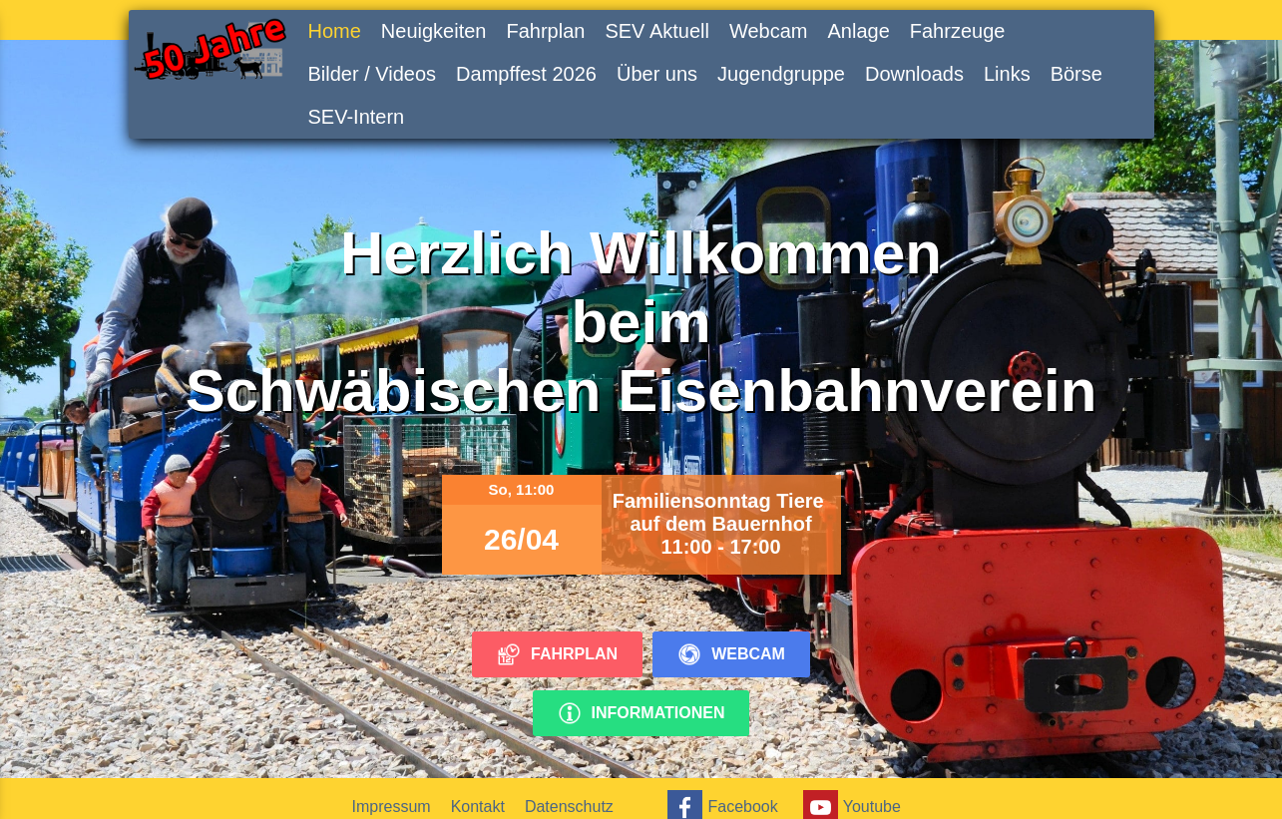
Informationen (641, 713)
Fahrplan (545, 31)
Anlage (858, 31)
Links (1007, 74)
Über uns (657, 74)
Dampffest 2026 (526, 74)
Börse (1076, 74)
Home (334, 31)
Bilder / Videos (372, 74)
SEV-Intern (356, 117)
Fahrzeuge (958, 31)
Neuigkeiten (434, 31)
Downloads (914, 74)
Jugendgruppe (781, 74)
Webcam (768, 31)
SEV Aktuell (657, 31)
